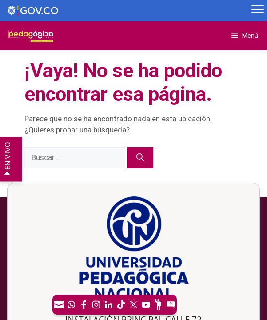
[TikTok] (121, 304)
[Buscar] (140, 157)
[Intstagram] (96, 304)
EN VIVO (7, 159)
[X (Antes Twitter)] (133, 304)
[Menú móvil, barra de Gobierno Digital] (257, 10)
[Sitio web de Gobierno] (124, 10)
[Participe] (158, 304)
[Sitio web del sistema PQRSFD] (170, 304)
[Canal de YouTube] (145, 304)
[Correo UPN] (58, 304)
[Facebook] (83, 304)
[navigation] (114, 305)
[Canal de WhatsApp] (71, 304)
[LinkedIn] (108, 304)
